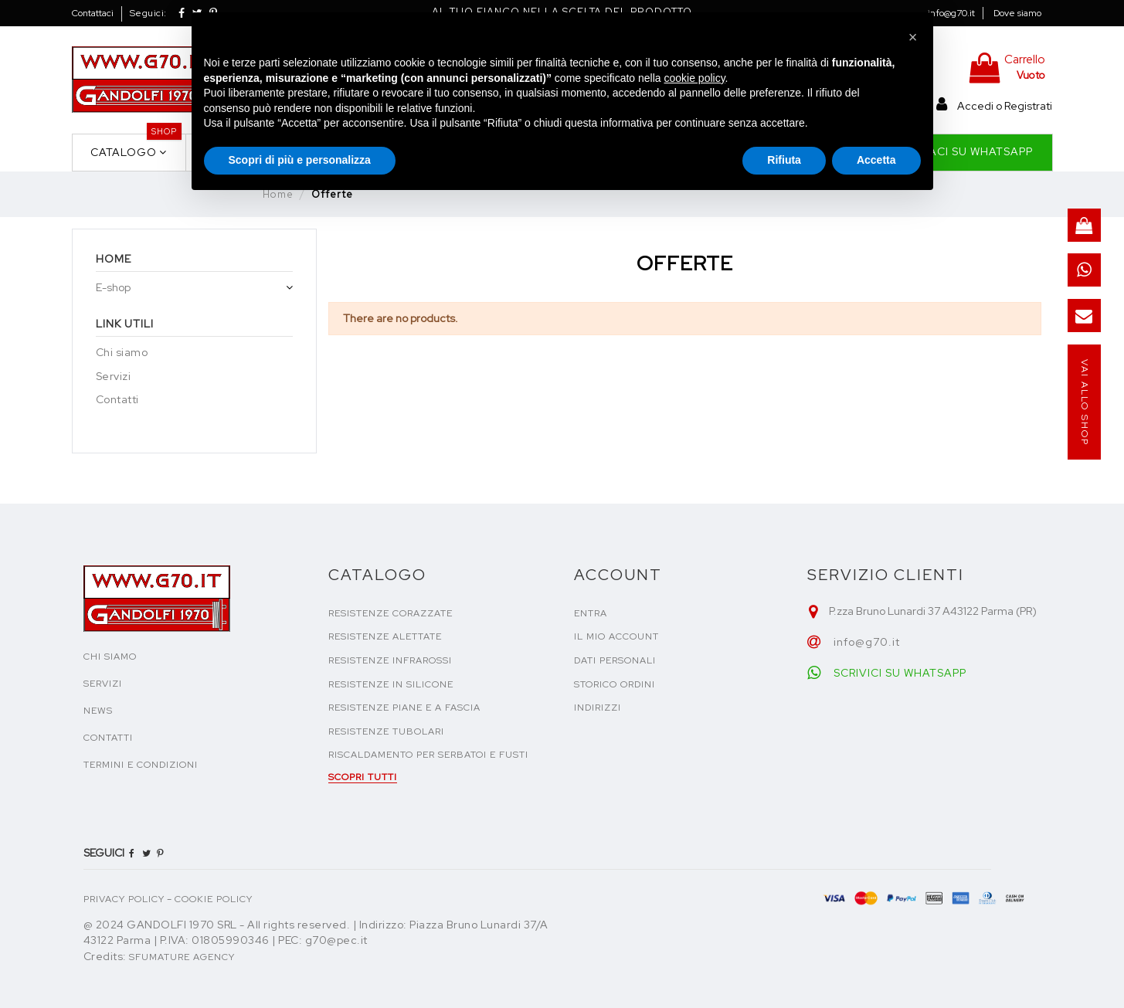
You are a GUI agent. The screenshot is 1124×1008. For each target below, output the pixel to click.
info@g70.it (951, 13)
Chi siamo (122, 352)
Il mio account (616, 636)
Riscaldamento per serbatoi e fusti (428, 754)
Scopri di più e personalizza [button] (300, 160)
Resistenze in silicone (390, 684)
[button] (913, 37)
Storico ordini (614, 684)
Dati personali (615, 660)
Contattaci (93, 13)
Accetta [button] (876, 160)
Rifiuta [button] (784, 160)
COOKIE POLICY (214, 899)
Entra (590, 613)
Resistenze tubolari (386, 731)
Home (113, 259)
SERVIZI (102, 683)
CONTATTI (108, 737)
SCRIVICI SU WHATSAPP (900, 673)
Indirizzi (597, 707)
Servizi (113, 376)
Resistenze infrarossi (390, 660)
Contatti (117, 399)
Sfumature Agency (182, 957)
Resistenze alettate (385, 636)
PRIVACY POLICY (124, 899)
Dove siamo (1017, 13)
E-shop (113, 287)
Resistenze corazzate (390, 613)
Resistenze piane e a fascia (404, 707)
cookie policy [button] (694, 78)
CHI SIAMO (110, 656)
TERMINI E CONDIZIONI (140, 765)
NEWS (98, 710)
